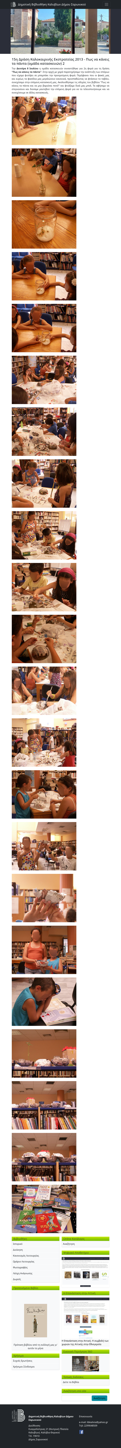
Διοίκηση (18, 1249)
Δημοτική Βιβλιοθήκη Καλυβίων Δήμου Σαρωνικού (52, 4)
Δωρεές (17, 1279)
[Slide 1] (58, 50)
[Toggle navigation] (106, 4)
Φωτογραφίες (20, 1267)
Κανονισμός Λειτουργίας (26, 1255)
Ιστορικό (18, 1243)
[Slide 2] (63, 50)
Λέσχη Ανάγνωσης (22, 1273)
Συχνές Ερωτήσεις (22, 1360)
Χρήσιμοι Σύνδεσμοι (24, 1366)
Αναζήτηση (69, 1243)
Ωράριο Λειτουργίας (23, 1261)
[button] (44, 120)
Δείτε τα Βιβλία (71, 1382)
